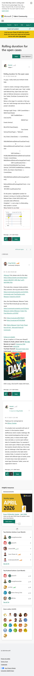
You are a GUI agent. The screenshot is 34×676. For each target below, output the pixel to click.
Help (22, 25)
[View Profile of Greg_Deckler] (12, 263)
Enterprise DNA (20, 344)
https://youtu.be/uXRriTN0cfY (15, 318)
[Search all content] (19, 29)
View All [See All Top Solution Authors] (6, 564)
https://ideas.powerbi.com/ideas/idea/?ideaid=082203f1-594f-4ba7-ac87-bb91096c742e (15, 280)
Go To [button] (28, 25)
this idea (27, 342)
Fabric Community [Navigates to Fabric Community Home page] (20, 16)
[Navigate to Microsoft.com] (6, 16)
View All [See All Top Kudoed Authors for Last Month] (6, 602)
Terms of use (4, 661)
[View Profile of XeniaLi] (10, 65)
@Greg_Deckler (12, 423)
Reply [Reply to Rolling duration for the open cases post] (16, 239)
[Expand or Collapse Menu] (2, 21)
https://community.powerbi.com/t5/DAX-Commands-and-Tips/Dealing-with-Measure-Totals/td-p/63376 (16, 294)
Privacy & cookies (5, 658)
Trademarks (4, 664)
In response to (16, 411)
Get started (22, 36)
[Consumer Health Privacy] (17, 671)
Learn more (5, 11)
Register (9, 25)
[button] (16, 56)
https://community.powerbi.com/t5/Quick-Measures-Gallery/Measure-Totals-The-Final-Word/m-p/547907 (16, 310)
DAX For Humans (17, 351)
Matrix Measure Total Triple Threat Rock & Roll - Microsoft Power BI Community (16, 327)
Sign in (16, 25)
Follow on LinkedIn (9, 337)
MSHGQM (16, 346)
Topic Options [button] (26, 56)
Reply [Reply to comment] (16, 394)
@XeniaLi (6, 275)
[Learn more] (9, 521)
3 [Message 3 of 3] (10, 469)
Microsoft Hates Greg (22, 349)
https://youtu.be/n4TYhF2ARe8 (16, 320)
